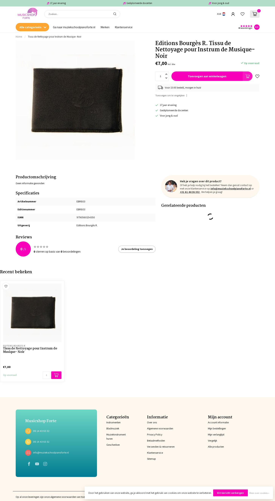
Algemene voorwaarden (160, 428)
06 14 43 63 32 (41, 431)
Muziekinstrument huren (116, 436)
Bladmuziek (112, 428)
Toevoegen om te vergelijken (170, 95)
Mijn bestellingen (217, 428)
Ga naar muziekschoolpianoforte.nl (74, 27)
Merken (105, 27)
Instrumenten (113, 422)
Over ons (152, 422)
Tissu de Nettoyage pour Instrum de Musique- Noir (54, 36)
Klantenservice (123, 27)
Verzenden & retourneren (161, 446)
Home (19, 36)
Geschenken (113, 444)
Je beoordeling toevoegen (137, 249)
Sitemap (151, 458)
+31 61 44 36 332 (190, 192)
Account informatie (218, 422)
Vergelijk (212, 440)
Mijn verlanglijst (216, 434)
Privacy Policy (154, 434)
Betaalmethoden (156, 440)
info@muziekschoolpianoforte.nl (231, 188)
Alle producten (216, 446)
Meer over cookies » (259, 493)
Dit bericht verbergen (230, 493)
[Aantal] (46, 375)
